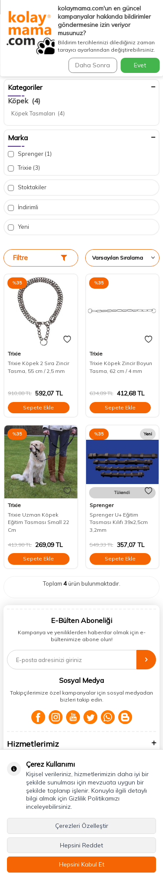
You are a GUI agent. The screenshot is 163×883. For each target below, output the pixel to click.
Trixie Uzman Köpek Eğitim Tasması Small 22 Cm (38, 522)
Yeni (18, 227)
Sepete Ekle (38, 407)
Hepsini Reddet (81, 845)
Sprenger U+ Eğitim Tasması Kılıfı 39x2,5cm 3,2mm (119, 522)
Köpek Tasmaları (38, 113)
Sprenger (30, 154)
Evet (140, 65)
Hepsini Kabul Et (81, 864)
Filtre (40, 258)
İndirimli (23, 207)
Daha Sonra (92, 65)
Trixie (24, 167)
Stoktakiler (27, 187)
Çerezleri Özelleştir (81, 826)
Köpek (24, 100)
